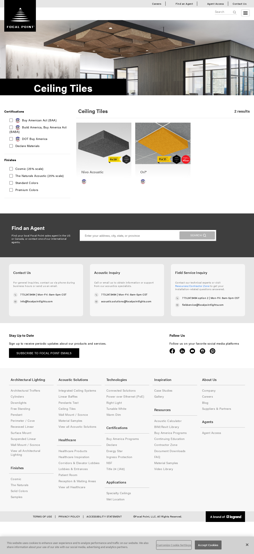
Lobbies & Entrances (73, 469)
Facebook (172, 351)
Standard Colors (26, 183)
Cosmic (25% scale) (29, 168)
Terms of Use (42, 516)
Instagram (202, 351)
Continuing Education (169, 438)
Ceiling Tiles (67, 408)
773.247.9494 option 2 (195, 298)
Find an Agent (184, 4)
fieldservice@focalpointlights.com (203, 305)
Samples (16, 497)
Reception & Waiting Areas (77, 481)
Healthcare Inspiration (74, 457)
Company (209, 390)
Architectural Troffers (25, 390)
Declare (111, 444)
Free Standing (20, 408)
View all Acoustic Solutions (78, 426)
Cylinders (17, 396)
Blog (205, 402)
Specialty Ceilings (118, 493)
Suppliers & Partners (216, 408)
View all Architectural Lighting (25, 452)
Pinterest (212, 351)
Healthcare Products (73, 451)
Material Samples (70, 420)
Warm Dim (113, 414)
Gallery (159, 396)
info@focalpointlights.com (36, 301)
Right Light (114, 402)
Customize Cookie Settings (174, 545)
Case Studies (163, 390)
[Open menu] (245, 13)
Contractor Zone (165, 444)
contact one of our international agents (39, 240)
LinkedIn (182, 351)
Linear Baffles (68, 396)
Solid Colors (19, 491)
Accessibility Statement (104, 516)
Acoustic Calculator (168, 421)
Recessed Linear (22, 426)
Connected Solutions (121, 390)
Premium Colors (26, 190)
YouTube (192, 351)
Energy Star (114, 451)
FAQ (157, 457)
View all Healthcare (72, 487)
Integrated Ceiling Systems (77, 390)
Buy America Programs (122, 438)
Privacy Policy (69, 516)
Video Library (163, 469)
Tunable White (116, 408)
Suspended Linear (23, 438)
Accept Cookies (208, 545)
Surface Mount (21, 433)
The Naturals (20, 485)
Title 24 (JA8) (115, 469)
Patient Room (68, 475)
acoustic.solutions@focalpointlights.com (126, 301)
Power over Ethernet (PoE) (125, 396)
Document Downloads (170, 451)
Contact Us (240, 4)
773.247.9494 (27, 294)
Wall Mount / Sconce (25, 444)
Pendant (16, 414)
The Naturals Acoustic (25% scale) (39, 175)
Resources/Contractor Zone (192, 286)
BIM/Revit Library (166, 427)
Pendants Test (68, 402)
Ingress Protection (119, 457)
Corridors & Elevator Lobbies (79, 463)
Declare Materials (27, 146)
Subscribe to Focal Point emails (44, 353)
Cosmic (16, 479)
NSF (109, 463)
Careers (156, 4)
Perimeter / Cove (23, 420)
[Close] (247, 544)
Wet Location (115, 499)
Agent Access (215, 4)
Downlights (19, 402)
